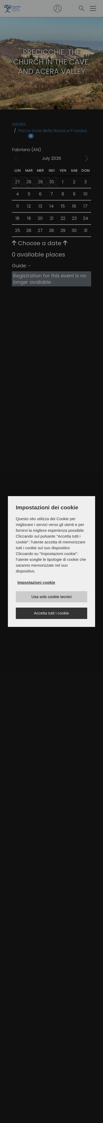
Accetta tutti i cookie (51, 613)
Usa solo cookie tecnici (51, 596)
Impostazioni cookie (36, 582)
